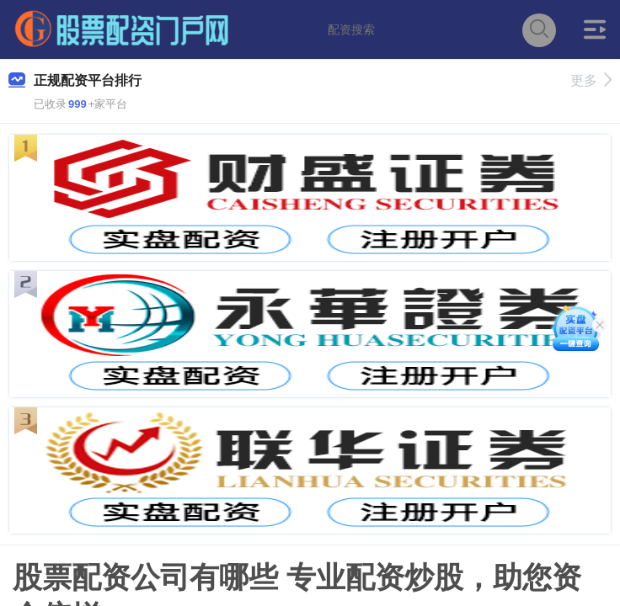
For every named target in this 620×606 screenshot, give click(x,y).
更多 (591, 80)
